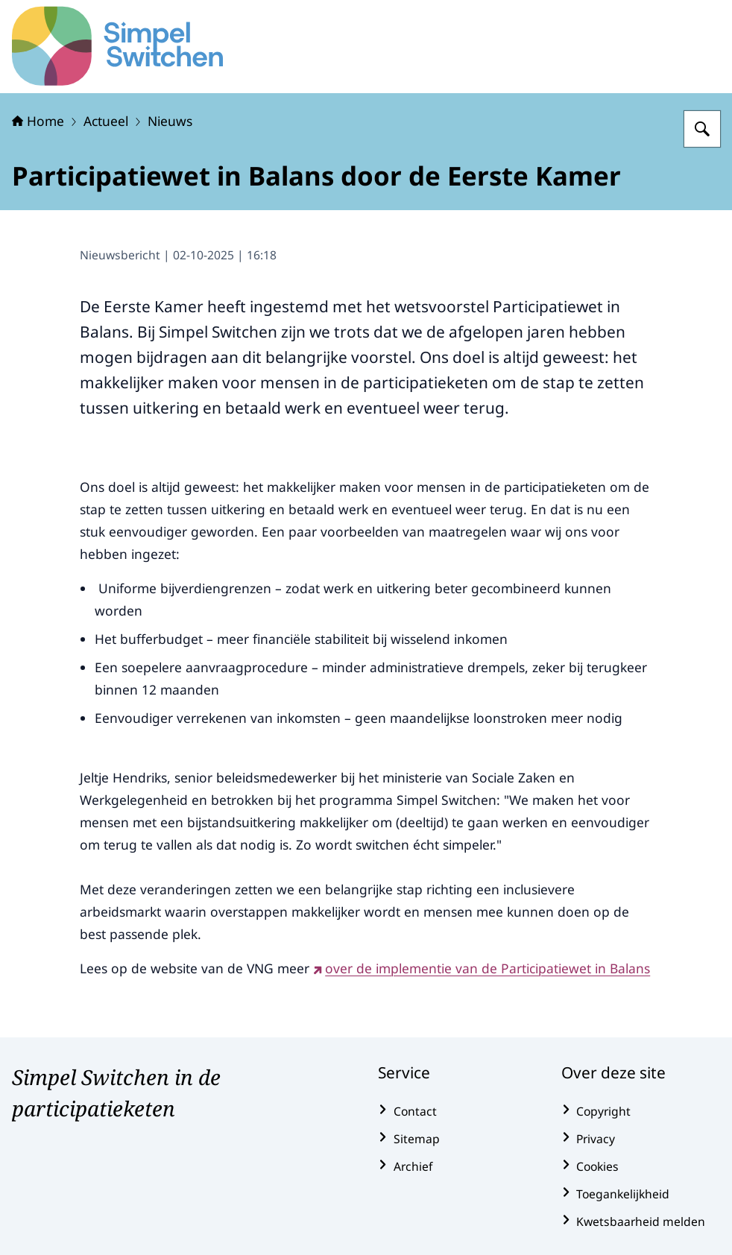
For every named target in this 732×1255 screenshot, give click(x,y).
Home (38, 121)
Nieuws (170, 121)
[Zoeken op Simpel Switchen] (702, 129)
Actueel (105, 121)
